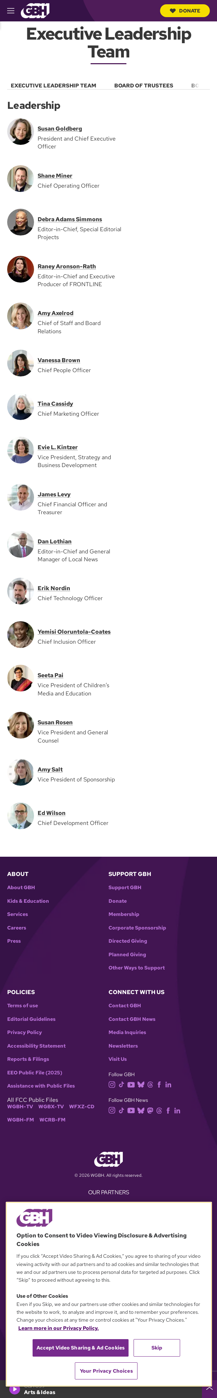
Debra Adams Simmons (70, 219)
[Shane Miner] (20, 178)
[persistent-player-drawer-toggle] (209, 1389)
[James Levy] (20, 496)
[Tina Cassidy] (20, 406)
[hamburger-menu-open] (14, 11)
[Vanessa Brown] (20, 362)
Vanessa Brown (59, 360)
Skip (157, 1347)
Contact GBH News (131, 1019)
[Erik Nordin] (20, 590)
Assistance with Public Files (41, 1086)
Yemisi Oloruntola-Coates (74, 631)
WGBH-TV (20, 1107)
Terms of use (22, 1006)
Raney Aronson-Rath (67, 266)
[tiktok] (123, 1084)
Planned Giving (127, 955)
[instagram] (113, 1084)
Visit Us (117, 1059)
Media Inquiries (127, 1032)
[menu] (108, 84)
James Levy (54, 494)
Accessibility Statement (36, 1046)
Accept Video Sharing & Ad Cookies (81, 1347)
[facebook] (160, 1084)
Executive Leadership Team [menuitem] (53, 85)
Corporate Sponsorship (137, 928)
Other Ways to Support (136, 968)
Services (17, 914)
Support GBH (124, 888)
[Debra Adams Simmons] (20, 221)
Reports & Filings (28, 1059)
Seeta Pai (50, 675)
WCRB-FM (52, 1120)
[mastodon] (151, 1110)
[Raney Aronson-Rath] (20, 268)
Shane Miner (55, 175)
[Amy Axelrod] (20, 315)
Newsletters (123, 1046)
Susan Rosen (55, 722)
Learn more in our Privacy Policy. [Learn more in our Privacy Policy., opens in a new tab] (58, 1328)
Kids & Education (28, 901)
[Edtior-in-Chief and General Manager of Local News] (20, 543)
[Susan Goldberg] (20, 131)
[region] (109, 1294)
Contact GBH (124, 1006)
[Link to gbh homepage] (35, 10)
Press (14, 941)
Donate (185, 10)
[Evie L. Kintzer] (20, 449)
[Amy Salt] (20, 771)
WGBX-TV (51, 1107)
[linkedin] (169, 1084)
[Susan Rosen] (20, 724)
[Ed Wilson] (20, 815)
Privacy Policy (24, 1032)
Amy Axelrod (55, 313)
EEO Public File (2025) (34, 1073)
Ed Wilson (52, 813)
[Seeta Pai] (20, 678)
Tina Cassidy (55, 403)
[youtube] (132, 1084)
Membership (123, 914)
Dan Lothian (55, 541)
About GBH (21, 888)
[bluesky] (142, 1084)
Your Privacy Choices (106, 1371)
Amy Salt (50, 769)
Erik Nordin (54, 588)
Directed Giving (127, 941)
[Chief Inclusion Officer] (20, 634)
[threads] (151, 1084)
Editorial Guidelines (31, 1019)
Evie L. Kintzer (58, 447)
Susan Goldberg (60, 128)
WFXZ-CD (82, 1107)
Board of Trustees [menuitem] (143, 85)
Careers (16, 928)
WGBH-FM (20, 1120)
